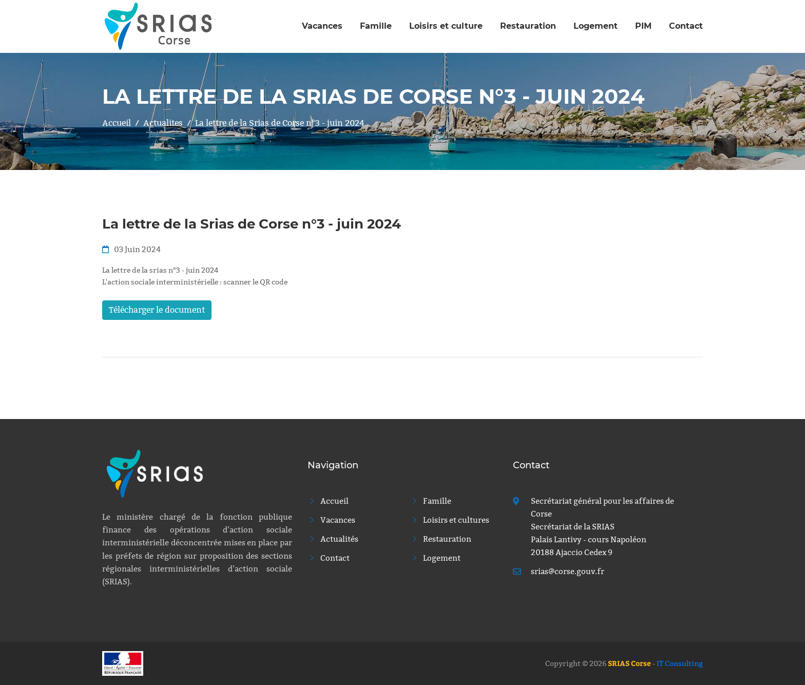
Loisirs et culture (446, 26)
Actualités (333, 539)
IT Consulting (680, 663)
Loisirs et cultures (449, 520)
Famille (376, 26)
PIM (643, 26)
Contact (686, 26)
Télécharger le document (157, 310)
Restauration (528, 26)
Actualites (163, 123)
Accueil (116, 123)
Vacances (322, 26)
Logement (595, 26)
